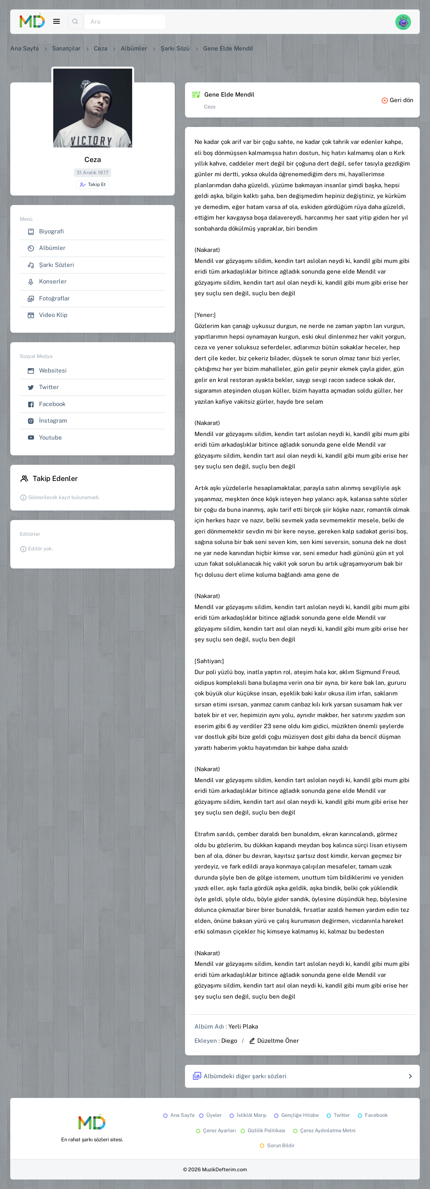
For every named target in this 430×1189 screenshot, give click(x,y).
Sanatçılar (66, 48)
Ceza (100, 48)
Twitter (43, 387)
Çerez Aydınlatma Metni (323, 1130)
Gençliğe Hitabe (296, 1115)
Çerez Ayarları (215, 1130)
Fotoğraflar (48, 298)
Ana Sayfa (24, 48)
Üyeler (210, 1115)
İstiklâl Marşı (247, 1115)
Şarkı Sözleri (50, 265)
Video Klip (47, 315)
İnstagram (47, 421)
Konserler (47, 281)
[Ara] (125, 22)
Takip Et (92, 184)
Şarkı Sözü (175, 48)
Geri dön (397, 100)
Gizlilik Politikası (262, 1130)
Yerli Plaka (243, 1026)
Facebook (46, 404)
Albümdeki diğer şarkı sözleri (239, 1076)
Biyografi (45, 231)
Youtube (44, 438)
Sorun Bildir (276, 1145)
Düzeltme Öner (274, 1040)
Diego (229, 1040)
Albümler (134, 48)
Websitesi (47, 371)
